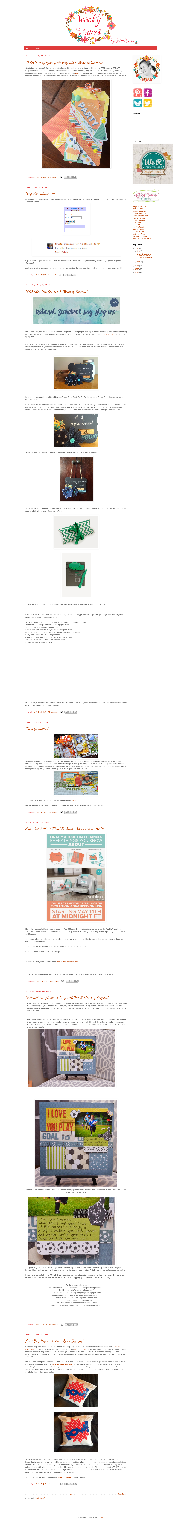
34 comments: (54, 1324)
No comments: (54, 981)
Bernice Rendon (139, 209)
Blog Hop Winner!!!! (40, 193)
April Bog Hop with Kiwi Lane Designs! (54, 1340)
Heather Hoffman (139, 218)
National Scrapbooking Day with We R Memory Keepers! (67, 997)
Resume (37, 48)
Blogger (100, 1517)
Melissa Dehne (138, 229)
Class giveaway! (36, 728)
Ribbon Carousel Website (142, 239)
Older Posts (122, 1494)
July (139, 251)
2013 (137, 269)
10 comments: (53, 812)
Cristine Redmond (139, 213)
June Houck (137, 225)
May (139, 262)
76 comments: (53, 712)
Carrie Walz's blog (108, 334)
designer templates (64, 1364)
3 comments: (52, 177)
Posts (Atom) (40, 1498)
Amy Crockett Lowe (140, 207)
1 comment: (52, 275)
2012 (137, 272)
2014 (137, 266)
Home (28, 48)
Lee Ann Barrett (138, 227)
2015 (137, 248)
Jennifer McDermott (140, 220)
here (77, 73)
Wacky (54, 1364)
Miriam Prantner (138, 232)
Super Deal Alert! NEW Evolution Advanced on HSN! (64, 828)
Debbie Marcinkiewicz (141, 216)
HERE (74, 800)
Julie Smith (137, 223)
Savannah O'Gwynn (140, 236)
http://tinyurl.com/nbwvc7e (67, 962)
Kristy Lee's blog (64, 1477)
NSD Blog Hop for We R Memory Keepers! (56, 291)
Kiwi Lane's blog (80, 1349)
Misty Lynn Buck (139, 234)
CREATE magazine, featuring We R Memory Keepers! (64, 62)
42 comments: (53, 1484)
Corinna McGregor (139, 211)
